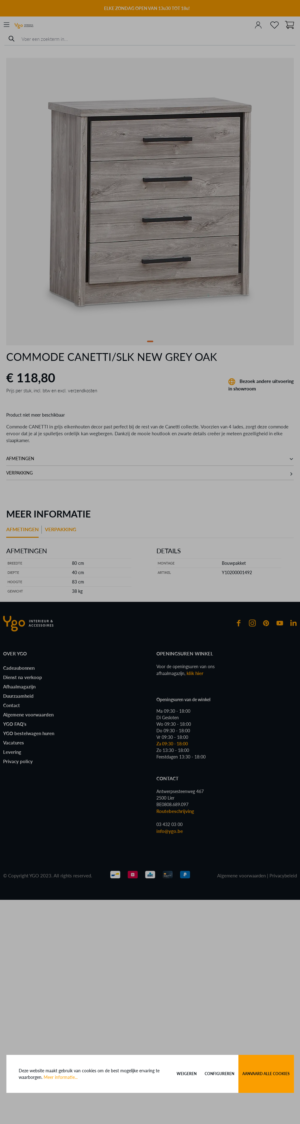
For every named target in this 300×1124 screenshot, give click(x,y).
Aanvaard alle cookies (266, 1073)
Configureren (219, 1073)
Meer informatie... (61, 1077)
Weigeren (187, 1073)
